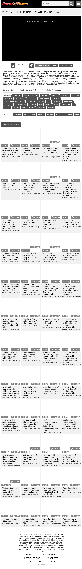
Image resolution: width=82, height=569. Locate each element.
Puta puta (55, 99)
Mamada (17, 114)
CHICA (16, 108)
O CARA (75, 96)
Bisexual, (28, 193)
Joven (26, 114)
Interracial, (17, 465)
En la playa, (9, 465)
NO (40, 105)
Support (53, 558)
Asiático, (4, 360)
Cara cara (44, 96)
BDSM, (28, 227)
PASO (56, 105)
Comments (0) (66, 65)
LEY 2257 (41, 565)
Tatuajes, (69, 428)
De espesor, (71, 364)
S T (48, 102)
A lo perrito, (25, 155)
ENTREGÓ (41, 108)
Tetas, (31, 155)
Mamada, (37, 155)
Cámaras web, (52, 432)
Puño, (32, 227)
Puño (70, 114)
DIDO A (55, 96)
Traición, (28, 397)
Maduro (41, 114)
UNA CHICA (19, 99)
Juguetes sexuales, (57, 523)
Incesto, (32, 261)
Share (54, 65)
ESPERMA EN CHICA (35, 102)
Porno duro (60, 114)
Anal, (23, 193)
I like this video (13, 65)
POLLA (47, 105)
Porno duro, (32, 360)
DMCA (52, 562)
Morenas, (65, 197)
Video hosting (48, 555)
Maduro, (15, 190)
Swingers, (38, 227)
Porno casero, (26, 294)
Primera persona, (67, 227)
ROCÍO (51, 108)
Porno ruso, (5, 157)
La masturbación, (20, 157)
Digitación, (38, 261)
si (73, 105)
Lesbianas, (76, 197)
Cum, (23, 397)
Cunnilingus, (10, 261)
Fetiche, (75, 160)
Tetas (77, 114)
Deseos (7, 108)
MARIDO (32, 105)
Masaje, (44, 228)
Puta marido (44, 99)
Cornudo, (35, 325)
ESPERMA (65, 105)
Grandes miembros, (75, 296)
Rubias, (44, 193)
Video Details (43, 65)
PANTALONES (28, 108)
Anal (33, 114)
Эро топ (41, 551)
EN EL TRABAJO (31, 96)
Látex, (49, 296)
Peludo (50, 114)
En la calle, (65, 296)
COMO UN (17, 96)
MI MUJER (65, 96)
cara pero (8, 105)
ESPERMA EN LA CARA (14, 102)
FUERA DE (32, 99)
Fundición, (49, 465)
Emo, (23, 525)
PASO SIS (57, 102)
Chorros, (59, 157)
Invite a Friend (32, 558)
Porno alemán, (16, 230)
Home (29, 555)
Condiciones (34, 562)
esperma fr (68, 102)
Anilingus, (53, 157)
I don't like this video (31, 65)
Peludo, (12, 157)
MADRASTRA (20, 105)
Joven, (70, 197)
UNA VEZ (8, 99)
